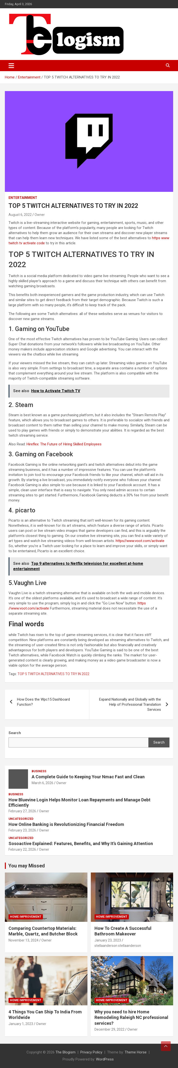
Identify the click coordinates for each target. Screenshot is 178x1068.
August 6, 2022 (20, 215)
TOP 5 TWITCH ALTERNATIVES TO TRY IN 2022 (53, 674)
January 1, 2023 (21, 1024)
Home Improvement (25, 916)
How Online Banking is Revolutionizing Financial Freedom (66, 824)
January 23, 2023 (107, 940)
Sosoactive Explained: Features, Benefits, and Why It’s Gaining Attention (81, 843)
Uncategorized (21, 819)
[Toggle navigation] (11, 65)
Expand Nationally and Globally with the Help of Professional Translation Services (130, 704)
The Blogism (65, 1052)
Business (39, 771)
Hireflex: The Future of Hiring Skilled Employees (64, 444)
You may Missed (26, 866)
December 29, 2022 (109, 1029)
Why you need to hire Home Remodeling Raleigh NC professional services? (131, 1017)
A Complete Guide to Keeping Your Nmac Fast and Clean (88, 776)
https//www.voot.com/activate (140, 541)
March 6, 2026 (42, 783)
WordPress (105, 1059)
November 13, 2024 (23, 940)
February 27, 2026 (22, 811)
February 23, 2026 (22, 830)
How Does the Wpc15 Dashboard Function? (43, 702)
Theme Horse (136, 1052)
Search (159, 742)
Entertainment (23, 198)
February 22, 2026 (22, 849)
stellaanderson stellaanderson (117, 946)
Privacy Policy (91, 1052)
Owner (40, 215)
